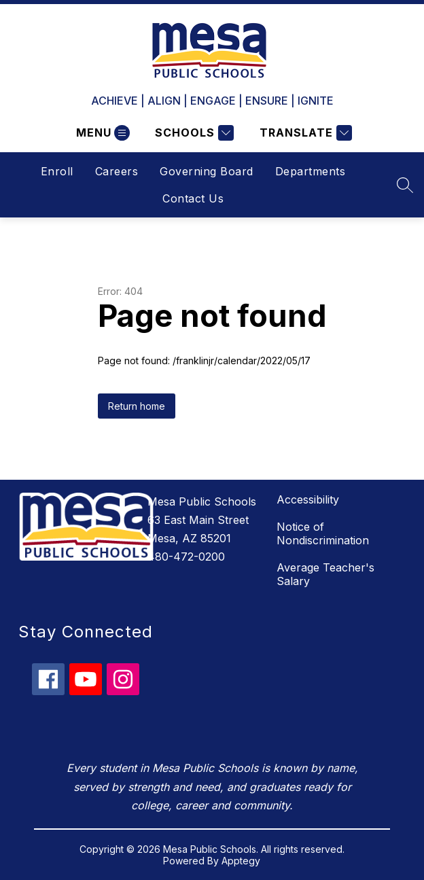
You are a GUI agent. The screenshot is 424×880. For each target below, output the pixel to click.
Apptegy (241, 860)
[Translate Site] (304, 132)
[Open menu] (101, 132)
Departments (310, 171)
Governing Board (206, 171)
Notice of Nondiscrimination (323, 533)
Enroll (57, 171)
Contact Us (193, 198)
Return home (136, 406)
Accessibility (308, 499)
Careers (117, 171)
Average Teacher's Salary (325, 574)
